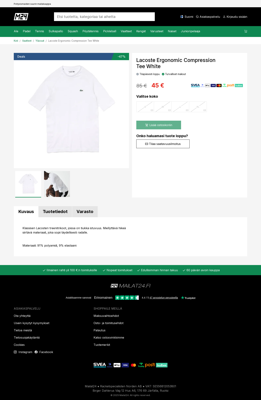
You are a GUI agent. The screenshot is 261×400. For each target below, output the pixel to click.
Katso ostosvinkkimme (109, 337)
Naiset (172, 31)
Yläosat (40, 40)
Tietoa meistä (23, 330)
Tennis (39, 31)
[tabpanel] (130, 236)
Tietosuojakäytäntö (27, 337)
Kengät (141, 31)
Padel (26, 31)
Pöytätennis (90, 31)
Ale (16, 31)
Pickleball (109, 31)
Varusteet (156, 31)
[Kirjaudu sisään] (235, 16)
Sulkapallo (56, 31)
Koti (16, 40)
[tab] (26, 211)
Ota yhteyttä (22, 316)
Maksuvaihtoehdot (106, 316)
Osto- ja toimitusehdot (108, 323)
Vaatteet (126, 31)
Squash (73, 31)
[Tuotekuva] (71, 110)
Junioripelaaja (190, 31)
